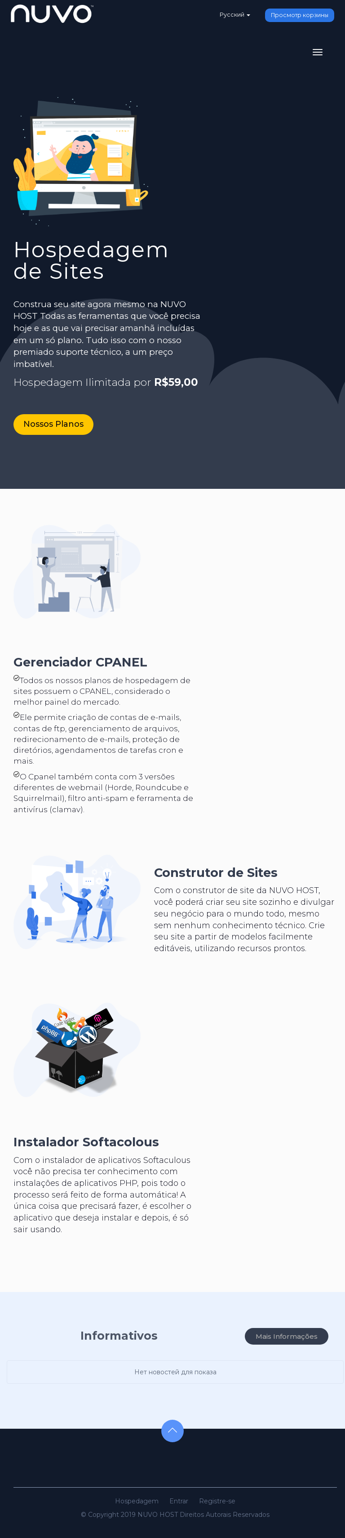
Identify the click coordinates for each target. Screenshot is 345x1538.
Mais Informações (287, 1336)
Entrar (178, 1501)
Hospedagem (137, 1501)
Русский (235, 14)
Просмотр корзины (299, 15)
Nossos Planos (53, 424)
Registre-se (217, 1501)
